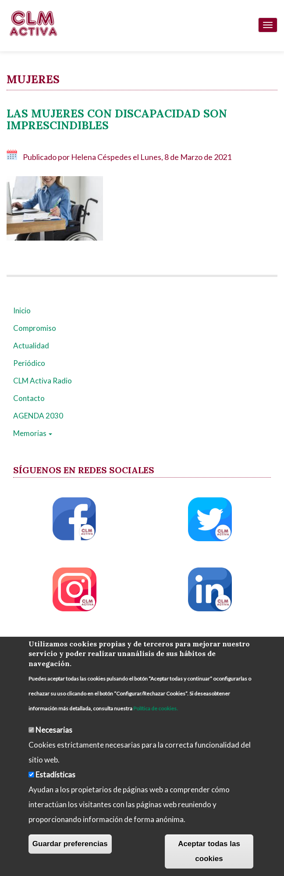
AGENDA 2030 (38, 415)
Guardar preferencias (70, 844)
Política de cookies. (155, 708)
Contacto (29, 398)
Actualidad (31, 345)
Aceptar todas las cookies (209, 851)
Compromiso (34, 328)
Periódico (29, 363)
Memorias (32, 433)
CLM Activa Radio (42, 380)
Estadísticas (55, 774)
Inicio (22, 310)
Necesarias (54, 729)
